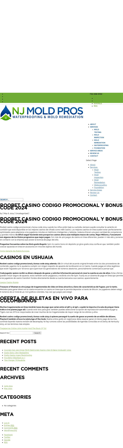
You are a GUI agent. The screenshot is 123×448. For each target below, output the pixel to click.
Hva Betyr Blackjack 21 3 (14, 358)
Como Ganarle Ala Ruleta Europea (14, 251)
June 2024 (8, 386)
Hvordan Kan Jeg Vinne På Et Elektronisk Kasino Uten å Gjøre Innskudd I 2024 (37, 350)
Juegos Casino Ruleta (9, 282)
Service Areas (96, 151)
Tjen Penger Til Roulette (14, 360)
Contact (94, 156)
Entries (9, 425)
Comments (10, 428)
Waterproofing (101, 145)
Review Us (94, 153)
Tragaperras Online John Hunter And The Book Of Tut (23, 328)
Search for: (4, 333)
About (93, 124)
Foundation (99, 148)
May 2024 (8, 388)
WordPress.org (10, 430)
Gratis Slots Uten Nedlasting (16, 353)
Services (94, 127)
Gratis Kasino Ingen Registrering (18, 355)
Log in (6, 423)
